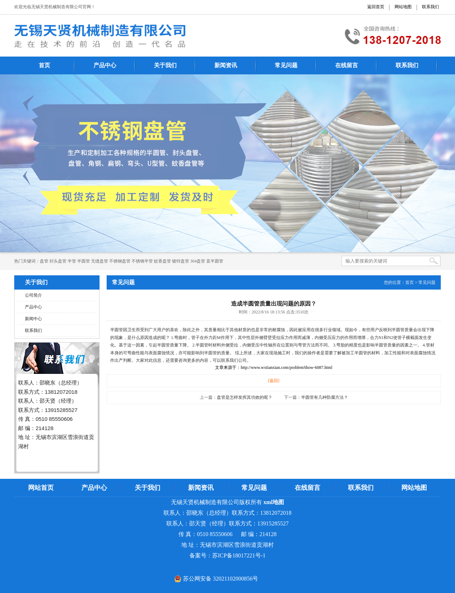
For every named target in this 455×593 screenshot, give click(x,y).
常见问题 (286, 65)
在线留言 (346, 65)
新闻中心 (33, 318)
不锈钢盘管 (119, 261)
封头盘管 (57, 261)
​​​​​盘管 (44, 261)
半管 (72, 261)
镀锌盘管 (180, 261)
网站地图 (403, 6)
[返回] (273, 380)
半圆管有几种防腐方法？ (324, 397)
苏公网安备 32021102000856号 (220, 579)
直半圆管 (214, 261)
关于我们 (165, 65)
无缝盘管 (99, 261)
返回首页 (375, 6)
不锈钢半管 (142, 261)
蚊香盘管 (162, 261)
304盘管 (197, 261)
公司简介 (33, 295)
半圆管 (83, 261)
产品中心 (104, 65)
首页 (44, 65)
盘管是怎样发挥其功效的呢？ (244, 397)
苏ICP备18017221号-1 (239, 555)
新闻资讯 (225, 65)
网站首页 (41, 487)
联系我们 (430, 6)
